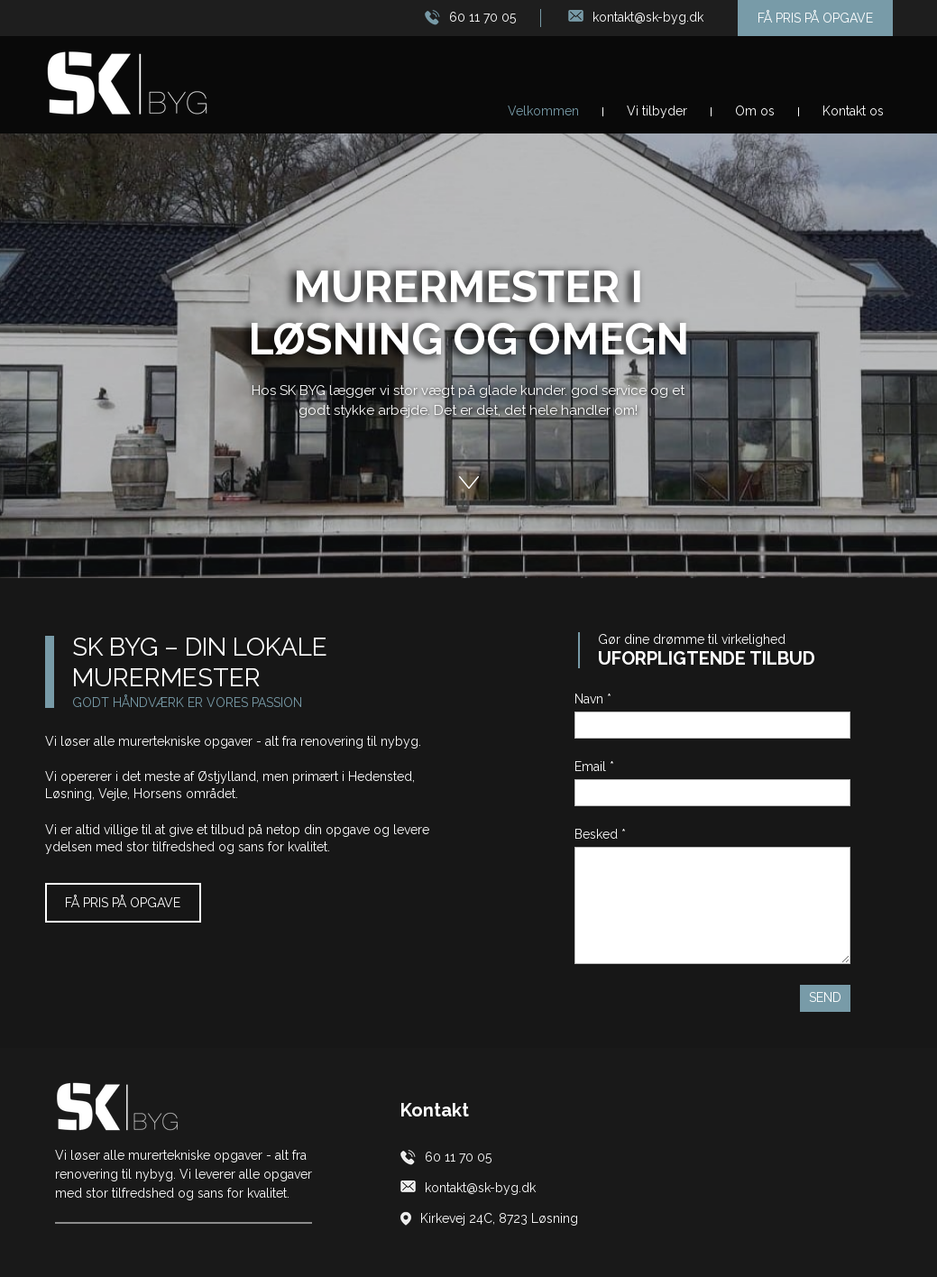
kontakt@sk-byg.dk (648, 17)
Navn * (592, 699)
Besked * (600, 834)
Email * (594, 766)
